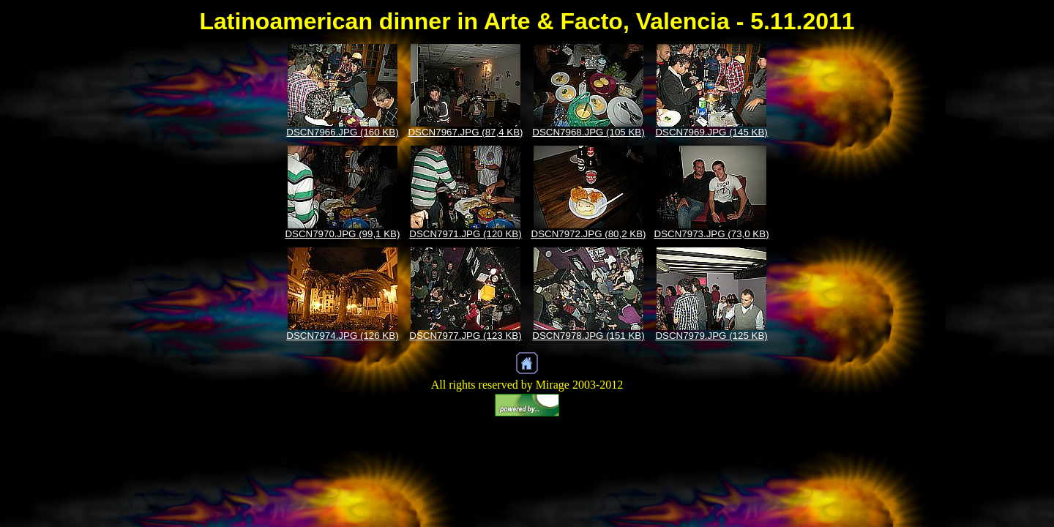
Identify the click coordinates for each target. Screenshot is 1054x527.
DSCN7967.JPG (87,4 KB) (465, 132)
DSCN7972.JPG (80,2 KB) (588, 233)
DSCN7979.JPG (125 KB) (711, 335)
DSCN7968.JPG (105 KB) (588, 132)
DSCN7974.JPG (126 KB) (342, 335)
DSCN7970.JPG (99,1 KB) (342, 233)
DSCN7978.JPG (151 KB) (588, 335)
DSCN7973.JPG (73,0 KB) (711, 233)
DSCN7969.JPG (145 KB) (711, 132)
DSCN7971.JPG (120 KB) (465, 233)
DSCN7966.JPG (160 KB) (342, 132)
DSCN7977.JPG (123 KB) (465, 335)
